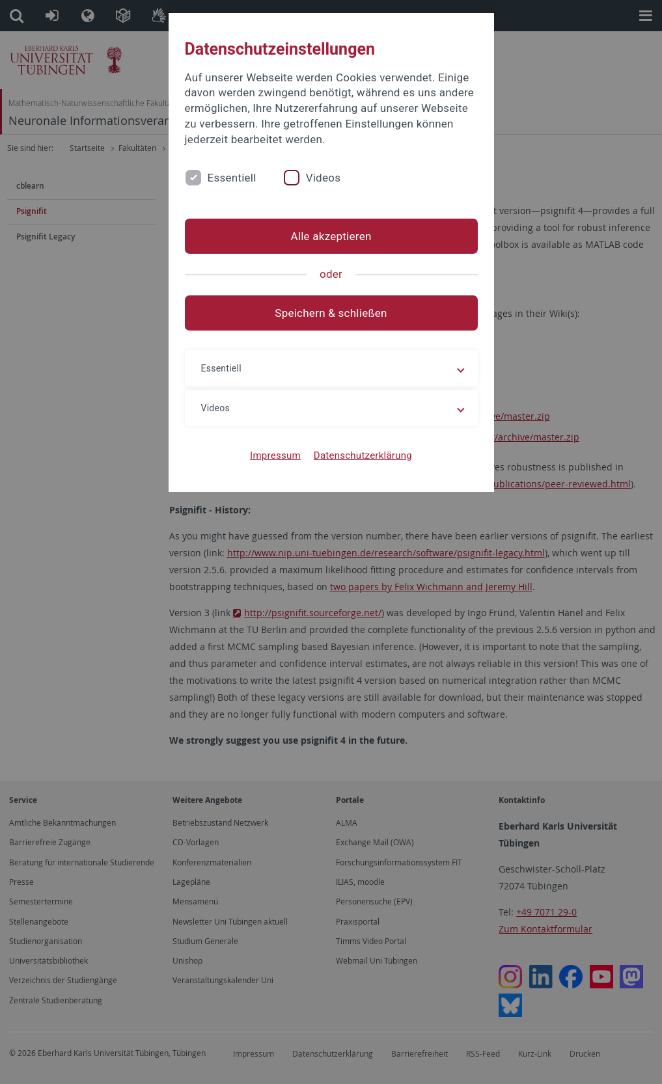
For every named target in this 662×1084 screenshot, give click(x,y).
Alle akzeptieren (330, 236)
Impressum (275, 455)
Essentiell (232, 177)
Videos (323, 177)
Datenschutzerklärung (363, 455)
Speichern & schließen (331, 312)
